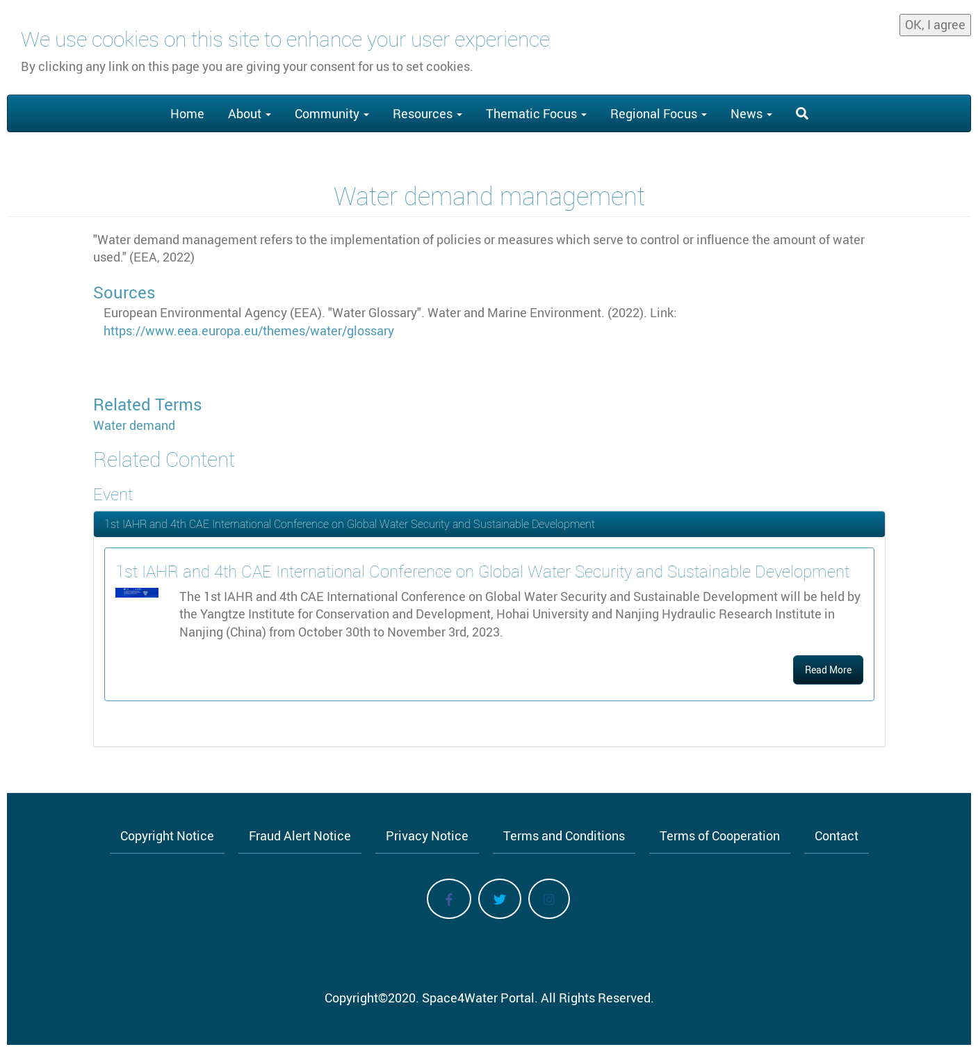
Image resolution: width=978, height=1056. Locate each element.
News (751, 113)
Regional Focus (658, 113)
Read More (828, 669)
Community (332, 113)
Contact (836, 835)
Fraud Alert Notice (300, 835)
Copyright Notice (167, 835)
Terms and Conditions (564, 835)
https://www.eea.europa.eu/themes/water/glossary (249, 330)
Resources (427, 113)
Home (187, 113)
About (249, 113)
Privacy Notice (427, 835)
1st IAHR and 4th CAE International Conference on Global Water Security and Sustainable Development (349, 523)
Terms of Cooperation (720, 835)
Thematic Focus (536, 113)
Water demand (134, 425)
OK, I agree (935, 24)
